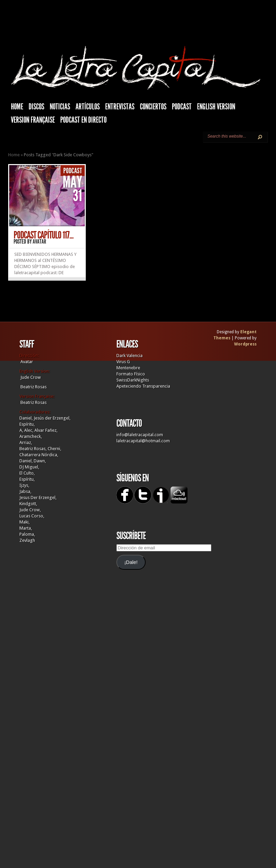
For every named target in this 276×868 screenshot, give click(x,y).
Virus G (123, 361)
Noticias (60, 106)
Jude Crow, (30, 509)
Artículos (88, 106)
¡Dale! (130, 562)
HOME (17, 106)
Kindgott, (28, 503)
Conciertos (153, 106)
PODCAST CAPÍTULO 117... (44, 235)
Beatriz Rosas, (33, 448)
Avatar (39, 241)
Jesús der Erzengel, (52, 418)
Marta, (25, 528)
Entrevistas (119, 106)
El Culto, (27, 473)
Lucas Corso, (31, 515)
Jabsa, (25, 491)
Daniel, (26, 418)
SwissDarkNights (132, 380)
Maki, (24, 522)
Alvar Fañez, (46, 430)
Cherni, (54, 448)
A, (21, 430)
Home (14, 154)
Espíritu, (27, 424)
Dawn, (39, 460)
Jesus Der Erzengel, (37, 497)
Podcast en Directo (83, 120)
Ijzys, (24, 485)
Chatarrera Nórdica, (38, 454)
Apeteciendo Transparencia (143, 386)
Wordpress (245, 344)
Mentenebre (128, 367)
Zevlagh (27, 540)
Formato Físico (130, 373)
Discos (36, 106)
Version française (33, 120)
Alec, (28, 430)
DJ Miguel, (29, 467)
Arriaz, (25, 442)
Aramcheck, (30, 436)
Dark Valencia (129, 355)
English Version (216, 106)
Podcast (182, 106)
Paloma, (27, 534)
